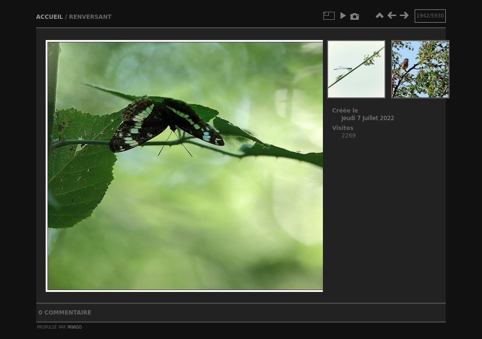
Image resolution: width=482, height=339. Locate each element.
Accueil (49, 17)
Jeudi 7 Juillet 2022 (367, 118)
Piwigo (75, 326)
